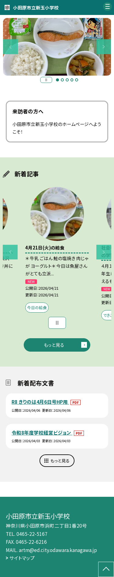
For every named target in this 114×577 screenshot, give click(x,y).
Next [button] (103, 46)
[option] (57, 47)
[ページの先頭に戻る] (106, 569)
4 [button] (72, 79)
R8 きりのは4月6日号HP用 (40, 401)
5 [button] (76, 79)
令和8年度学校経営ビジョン (42, 432)
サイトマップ (22, 557)
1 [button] (57, 79)
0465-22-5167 (31, 533)
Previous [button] (10, 46)
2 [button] (62, 79)
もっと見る (54, 345)
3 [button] (67, 79)
